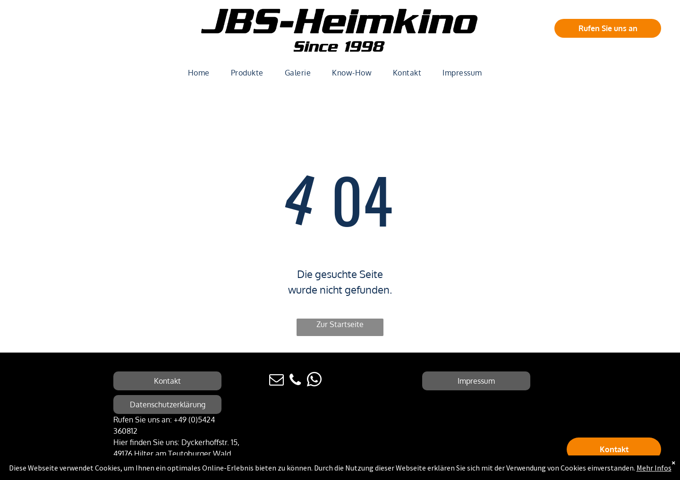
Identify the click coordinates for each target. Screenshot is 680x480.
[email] (276, 381)
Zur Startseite (340, 324)
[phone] (295, 381)
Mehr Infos (654, 467)
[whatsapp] (314, 381)
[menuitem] (202, 72)
